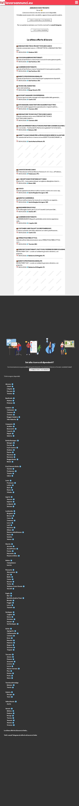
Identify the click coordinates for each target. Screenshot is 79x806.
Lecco (9, 523)
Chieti (9, 386)
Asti (8, 574)
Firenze (9, 659)
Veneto (7, 708)
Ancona (9, 546)
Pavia (9, 534)
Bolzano (31, 130)
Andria (30, 211)
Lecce (9, 605)
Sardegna (8, 612)
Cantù (30, 99)
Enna (8, 638)
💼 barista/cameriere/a (25, 198)
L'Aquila (9, 389)
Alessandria (11, 572)
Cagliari (9, 614)
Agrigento (10, 631)
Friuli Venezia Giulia (12, 466)
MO (36, 52)
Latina (9, 485)
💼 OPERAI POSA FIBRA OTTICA (26, 238)
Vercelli (9, 589)
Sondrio (9, 537)
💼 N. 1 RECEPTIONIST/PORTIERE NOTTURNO (31, 179)
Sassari (9, 621)
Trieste (9, 473)
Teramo (9, 393)
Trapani (9, 650)
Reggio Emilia (11, 459)
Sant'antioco (32, 62)
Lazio (7, 480)
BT (35, 211)
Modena (31, 52)
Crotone (9, 415)
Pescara (9, 391)
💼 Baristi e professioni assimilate (29, 76)
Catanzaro (10, 410)
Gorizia (9, 469)
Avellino (9, 426)
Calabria (8, 408)
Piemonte (8, 570)
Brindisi (9, 600)
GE (47, 193)
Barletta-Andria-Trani (14, 598)
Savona (9, 506)
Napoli (9, 433)
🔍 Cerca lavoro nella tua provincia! (39, 20)
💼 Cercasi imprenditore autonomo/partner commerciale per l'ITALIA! (43, 126)
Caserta (9, 431)
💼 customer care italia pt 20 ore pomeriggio (33, 228)
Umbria (7, 692)
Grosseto (10, 661)
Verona (9, 723)
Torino (9, 584)
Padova (9, 713)
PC (38, 174)
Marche (8, 544)
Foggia (9, 603)
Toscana (8, 654)
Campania (9, 424)
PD (39, 90)
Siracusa (10, 647)
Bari (8, 596)
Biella (9, 577)
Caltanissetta (11, 633)
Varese (9, 539)
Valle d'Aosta (9, 701)
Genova (9, 499)
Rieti (8, 487)
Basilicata (8, 398)
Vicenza (9, 725)
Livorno (9, 664)
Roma (9, 490)
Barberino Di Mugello (35, 256)
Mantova (10, 527)
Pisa (8, 671)
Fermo (9, 551)
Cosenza (10, 412)
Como (9, 518)
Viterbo (9, 492)
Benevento (10, 429)
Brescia (9, 516)
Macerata (10, 553)
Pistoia (9, 673)
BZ (35, 130)
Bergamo (10, 513)
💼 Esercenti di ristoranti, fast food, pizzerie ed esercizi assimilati (41, 249)
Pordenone (10, 471)
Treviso (9, 718)
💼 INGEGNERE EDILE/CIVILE (25, 207)
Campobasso (11, 563)
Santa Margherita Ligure (36, 193)
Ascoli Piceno (11, 549)
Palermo (10, 643)
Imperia (9, 502)
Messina (9, 640)
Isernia (9, 565)
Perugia (9, 694)
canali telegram (56, 25)
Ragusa (9, 645)
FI (43, 256)
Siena (9, 678)
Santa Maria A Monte (35, 141)
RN (34, 183)
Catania (9, 636)
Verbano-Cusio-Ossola (14, 586)
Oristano (10, 619)
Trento (9, 687)
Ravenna (10, 457)
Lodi (8, 525)
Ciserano (31, 109)
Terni (8, 697)
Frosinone (10, 483)
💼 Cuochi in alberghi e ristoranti (29, 57)
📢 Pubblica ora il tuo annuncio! (39, 369)
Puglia (7, 593)
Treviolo (31, 244)
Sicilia (7, 629)
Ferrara (9, 445)
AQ (36, 223)
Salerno (9, 436)
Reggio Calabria (12, 417)
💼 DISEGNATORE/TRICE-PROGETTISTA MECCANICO (34, 46)
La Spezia (10, 504)
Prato (9, 676)
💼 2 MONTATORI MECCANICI (26, 170)
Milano (9, 530)
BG (36, 109)
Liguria (7, 497)
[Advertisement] (39, 154)
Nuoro (9, 617)
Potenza (9, 403)
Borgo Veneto (32, 90)
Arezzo (9, 657)
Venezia (9, 720)
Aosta (9, 704)
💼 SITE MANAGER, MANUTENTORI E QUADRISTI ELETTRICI (36, 105)
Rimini (30, 183)
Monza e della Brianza (14, 532)
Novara (9, 582)
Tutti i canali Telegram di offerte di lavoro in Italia (20, 735)
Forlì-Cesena (11, 447)
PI (43, 141)
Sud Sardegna (11, 624)
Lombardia (9, 511)
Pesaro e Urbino (12, 556)
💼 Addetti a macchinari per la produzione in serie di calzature (40, 135)
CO (34, 99)
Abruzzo (8, 384)
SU (39, 62)
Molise (7, 560)
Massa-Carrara (12, 669)
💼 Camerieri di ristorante (26, 67)
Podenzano (32, 174)
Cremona (10, 520)
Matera (9, 400)
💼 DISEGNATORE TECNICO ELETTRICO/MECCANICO (34, 114)
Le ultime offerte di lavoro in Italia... (16, 730)
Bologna (9, 443)
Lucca (9, 666)
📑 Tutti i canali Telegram (39, 30)
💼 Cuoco (20, 188)
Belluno (9, 711)
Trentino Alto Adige (11, 683)
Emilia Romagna (10, 440)
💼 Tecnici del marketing (25, 86)
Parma (9, 452)
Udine (9, 476)
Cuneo (9, 579)
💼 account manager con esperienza (30, 95)
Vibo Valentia (11, 419)
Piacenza (10, 455)
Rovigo (9, 715)
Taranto (9, 607)
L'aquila (31, 223)
